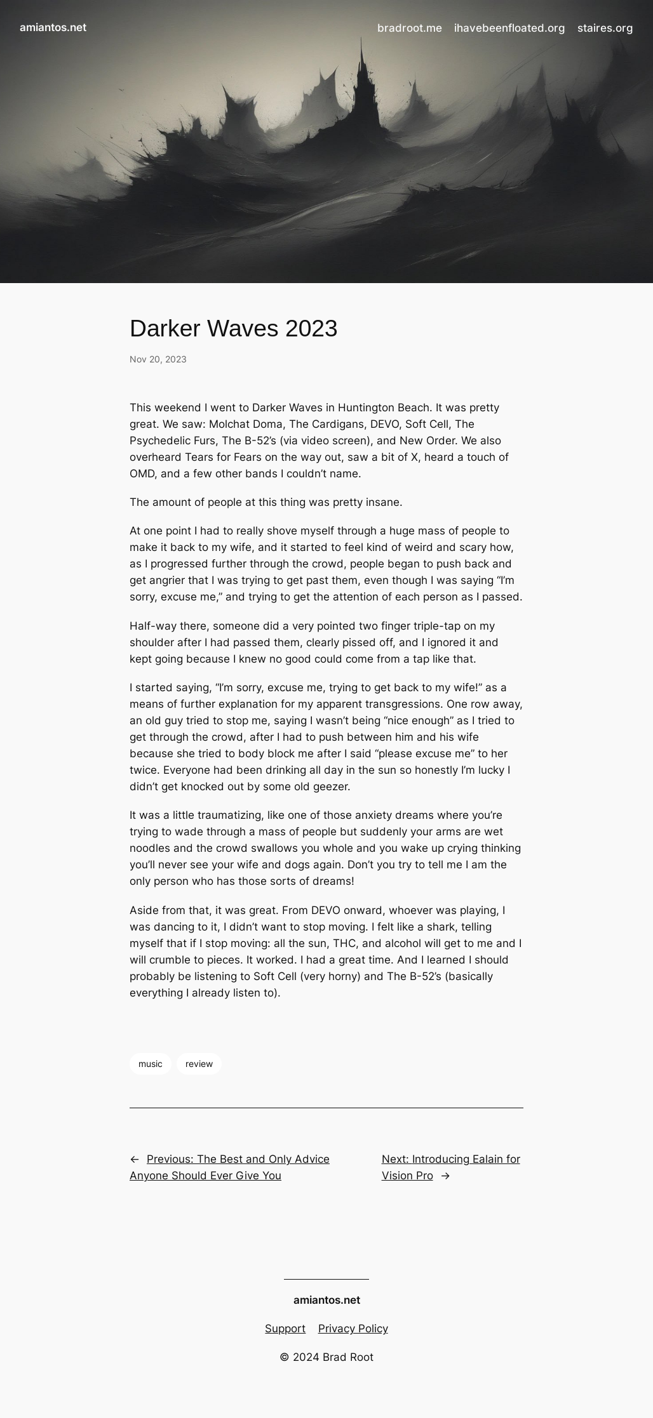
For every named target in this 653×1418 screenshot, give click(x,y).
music (150, 1063)
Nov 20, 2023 (158, 359)
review (199, 1063)
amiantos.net (53, 27)
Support (285, 1328)
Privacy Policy (353, 1328)
